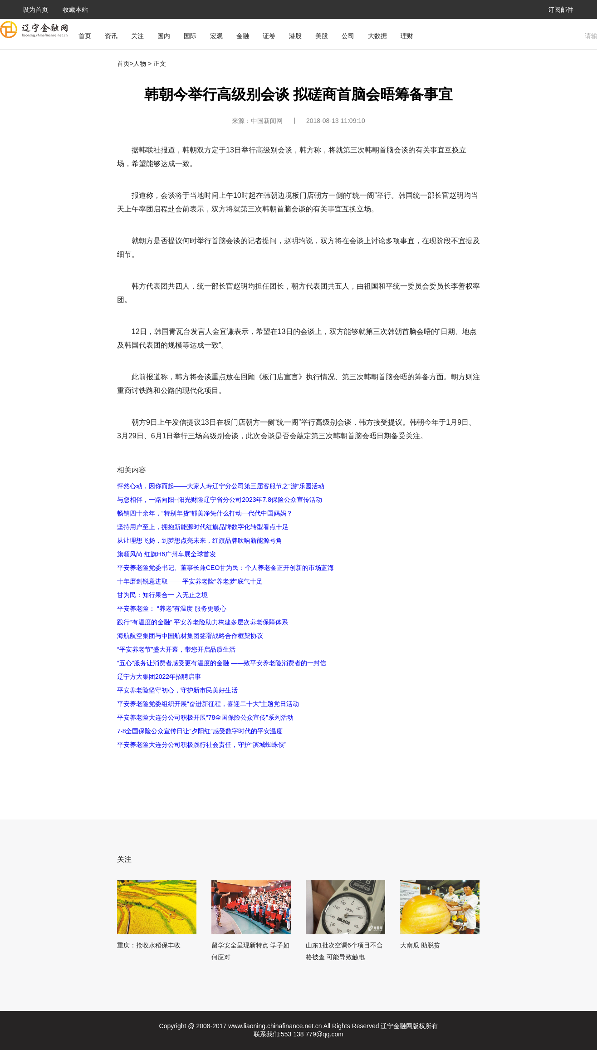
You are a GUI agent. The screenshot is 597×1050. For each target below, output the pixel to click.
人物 (139, 63)
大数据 (377, 35)
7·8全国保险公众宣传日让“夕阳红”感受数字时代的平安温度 (200, 731)
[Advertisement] (287, 776)
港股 (295, 35)
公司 (348, 35)
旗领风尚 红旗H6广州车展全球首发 (166, 554)
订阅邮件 (560, 9)
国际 (190, 35)
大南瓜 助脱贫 (420, 945)
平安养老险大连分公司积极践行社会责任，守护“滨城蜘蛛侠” (201, 744)
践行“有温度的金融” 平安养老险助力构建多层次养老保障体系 (202, 622)
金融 (242, 35)
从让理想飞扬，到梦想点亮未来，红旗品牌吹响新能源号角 (199, 540)
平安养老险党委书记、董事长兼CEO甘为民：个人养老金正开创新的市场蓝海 (225, 567)
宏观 (216, 35)
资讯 (111, 35)
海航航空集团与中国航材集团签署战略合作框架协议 (190, 635)
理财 (407, 35)
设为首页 (35, 9)
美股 (321, 35)
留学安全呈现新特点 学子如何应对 (250, 951)
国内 (163, 35)
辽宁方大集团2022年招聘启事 (159, 676)
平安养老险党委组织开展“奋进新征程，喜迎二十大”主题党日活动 (208, 703)
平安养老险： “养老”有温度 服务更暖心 (171, 608)
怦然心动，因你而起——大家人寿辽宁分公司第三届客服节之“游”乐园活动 (220, 486)
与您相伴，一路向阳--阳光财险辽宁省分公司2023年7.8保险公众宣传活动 (219, 499)
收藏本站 (75, 9)
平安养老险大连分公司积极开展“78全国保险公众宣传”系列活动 (205, 717)
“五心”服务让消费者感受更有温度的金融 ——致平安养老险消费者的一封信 (221, 663)
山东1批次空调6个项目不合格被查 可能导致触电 (344, 951)
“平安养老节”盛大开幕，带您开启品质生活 (176, 649)
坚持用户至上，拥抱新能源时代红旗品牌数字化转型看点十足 (203, 526)
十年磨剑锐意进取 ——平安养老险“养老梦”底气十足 (190, 581)
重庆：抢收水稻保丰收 (149, 945)
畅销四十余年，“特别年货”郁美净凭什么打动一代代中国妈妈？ (205, 513)
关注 (137, 35)
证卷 (269, 35)
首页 (84, 35)
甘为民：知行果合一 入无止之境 (162, 595)
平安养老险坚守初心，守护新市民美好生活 (177, 690)
